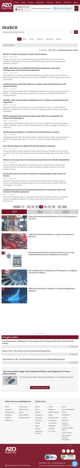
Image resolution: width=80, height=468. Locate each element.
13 (33, 207)
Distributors (52, 420)
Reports (59, 39)
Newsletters (66, 415)
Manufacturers (53, 418)
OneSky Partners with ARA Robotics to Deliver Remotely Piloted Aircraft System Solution (34, 85)
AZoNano (8, 409)
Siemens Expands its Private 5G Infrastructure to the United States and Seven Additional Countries (51, 253)
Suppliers (40, 39)
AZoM (7, 407)
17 (49, 207)
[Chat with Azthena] (75, 464)
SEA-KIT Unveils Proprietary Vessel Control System (25, 54)
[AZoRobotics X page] (22, 9)
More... (76, 2)
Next (64, 207)
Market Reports (53, 412)
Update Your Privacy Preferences (18, 465)
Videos (50, 407)
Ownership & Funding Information (66, 437)
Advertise (65, 420)
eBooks (37, 423)
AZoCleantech (10, 412)
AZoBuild (8, 418)
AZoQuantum (23, 409)
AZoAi (21, 412)
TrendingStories (14, 211)
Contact (64, 418)
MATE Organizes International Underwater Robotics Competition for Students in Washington (33, 117)
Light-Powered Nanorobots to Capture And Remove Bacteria (51, 235)
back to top (70, 445)
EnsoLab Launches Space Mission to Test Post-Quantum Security (53, 217)
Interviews (38, 418)
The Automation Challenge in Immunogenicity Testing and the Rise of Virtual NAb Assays (37, 342)
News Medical (24, 415)
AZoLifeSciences (24, 418)
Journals (38, 428)
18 (53, 207)
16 (45, 207)
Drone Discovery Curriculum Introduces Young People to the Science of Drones (34, 174)
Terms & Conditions (65, 424)
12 (28, 207)
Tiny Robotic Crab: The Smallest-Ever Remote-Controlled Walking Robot (33, 359)
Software (51, 409)
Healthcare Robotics (39, 432)
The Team (51, 431)
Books (37, 426)
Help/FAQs (52, 426)
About (37, 407)
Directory (38, 420)
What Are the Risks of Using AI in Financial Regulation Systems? (52, 289)
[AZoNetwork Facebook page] (19, 9)
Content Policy (67, 433)
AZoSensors (23, 407)
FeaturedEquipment (65, 211)
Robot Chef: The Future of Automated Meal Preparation (26, 351)
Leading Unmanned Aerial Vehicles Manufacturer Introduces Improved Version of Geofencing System (34, 190)
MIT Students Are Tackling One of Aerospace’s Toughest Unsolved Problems (53, 271)
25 (59, 207)
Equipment (50, 39)
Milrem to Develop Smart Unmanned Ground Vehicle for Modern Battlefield (36, 160)
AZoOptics (8, 415)
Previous (17, 207)
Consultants (52, 423)
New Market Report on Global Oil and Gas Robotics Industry (29, 146)
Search (64, 412)
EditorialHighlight (40, 211)
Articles (31, 39)
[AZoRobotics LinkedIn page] (16, 9)
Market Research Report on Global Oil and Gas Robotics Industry (31, 132)
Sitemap (51, 428)
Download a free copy (39, 387)
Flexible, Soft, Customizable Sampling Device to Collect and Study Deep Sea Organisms (35, 101)
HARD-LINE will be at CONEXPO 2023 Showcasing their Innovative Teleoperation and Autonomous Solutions (31, 69)
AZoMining (8, 420)
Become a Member (68, 409)
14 (37, 207)
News (25, 39)
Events (50, 415)
